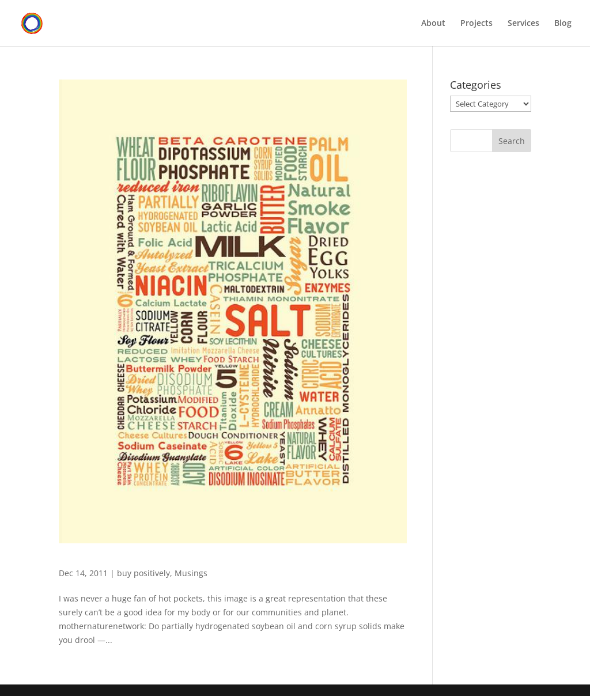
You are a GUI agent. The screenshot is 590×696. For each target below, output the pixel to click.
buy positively (143, 573)
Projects (476, 23)
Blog (563, 23)
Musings (191, 573)
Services (523, 23)
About (433, 23)
